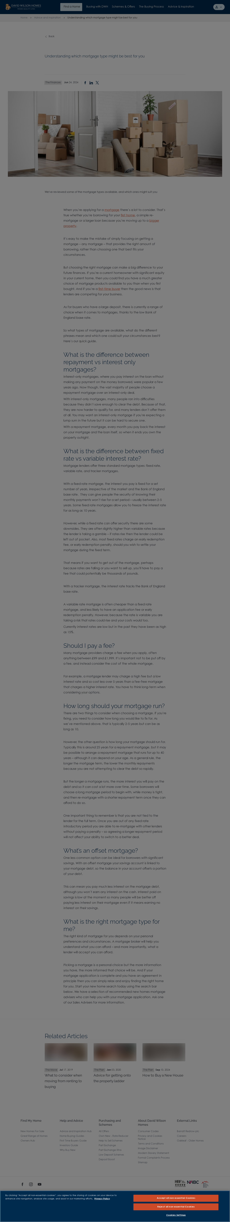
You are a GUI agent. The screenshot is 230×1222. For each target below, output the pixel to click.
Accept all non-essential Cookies (176, 1198)
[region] (115, 1206)
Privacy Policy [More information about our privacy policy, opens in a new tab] (102, 1199)
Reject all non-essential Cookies (176, 1207)
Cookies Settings (176, 1215)
